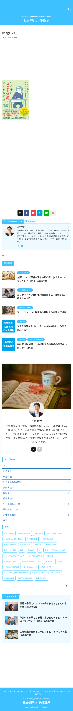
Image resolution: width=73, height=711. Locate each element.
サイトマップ (48, 691)
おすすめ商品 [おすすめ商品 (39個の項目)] (9, 533)
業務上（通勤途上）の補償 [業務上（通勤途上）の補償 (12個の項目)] (55, 550)
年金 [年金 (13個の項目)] (21, 550)
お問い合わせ (8, 691)
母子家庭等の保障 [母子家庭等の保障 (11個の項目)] (35, 556)
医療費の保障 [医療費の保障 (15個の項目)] (25, 545)
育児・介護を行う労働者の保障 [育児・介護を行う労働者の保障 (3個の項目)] (16, 573)
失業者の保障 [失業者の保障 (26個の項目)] (51, 545)
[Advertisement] (36, 58)
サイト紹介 (36, 691)
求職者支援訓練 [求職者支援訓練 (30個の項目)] (28, 561)
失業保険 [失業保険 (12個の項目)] (38, 545)
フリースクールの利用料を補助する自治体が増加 (41, 312)
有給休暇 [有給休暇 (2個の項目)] (31, 550)
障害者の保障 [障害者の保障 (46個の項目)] (9, 578)
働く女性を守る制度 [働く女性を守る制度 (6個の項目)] (55, 533)
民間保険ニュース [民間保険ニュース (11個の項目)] (10, 561)
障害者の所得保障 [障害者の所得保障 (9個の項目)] (25, 578)
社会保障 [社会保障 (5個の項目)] (60, 561)
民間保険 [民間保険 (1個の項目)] (50, 556)
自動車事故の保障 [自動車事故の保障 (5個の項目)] (39, 573)
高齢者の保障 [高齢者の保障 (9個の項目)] (41, 578)
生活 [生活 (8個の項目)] (39, 561)
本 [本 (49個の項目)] (40, 550)
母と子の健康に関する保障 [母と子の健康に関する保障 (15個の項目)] (14, 556)
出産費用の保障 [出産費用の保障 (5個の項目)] (10, 545)
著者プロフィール (22, 691)
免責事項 (38, 694)
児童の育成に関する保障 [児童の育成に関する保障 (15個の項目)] (13, 539)
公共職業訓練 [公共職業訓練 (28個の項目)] (32, 539)
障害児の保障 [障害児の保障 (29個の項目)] (55, 573)
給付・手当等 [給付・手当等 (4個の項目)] (46, 567)
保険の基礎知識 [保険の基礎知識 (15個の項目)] (24, 533)
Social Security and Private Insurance (36, 699)
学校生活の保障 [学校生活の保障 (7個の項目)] (10, 550)
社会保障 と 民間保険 (36, 20)
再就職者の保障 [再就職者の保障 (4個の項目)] (47, 539)
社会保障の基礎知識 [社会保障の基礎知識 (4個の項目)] (11, 567)
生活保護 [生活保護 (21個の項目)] (49, 561)
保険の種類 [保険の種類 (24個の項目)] (39, 533)
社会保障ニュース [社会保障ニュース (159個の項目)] (30, 567)
